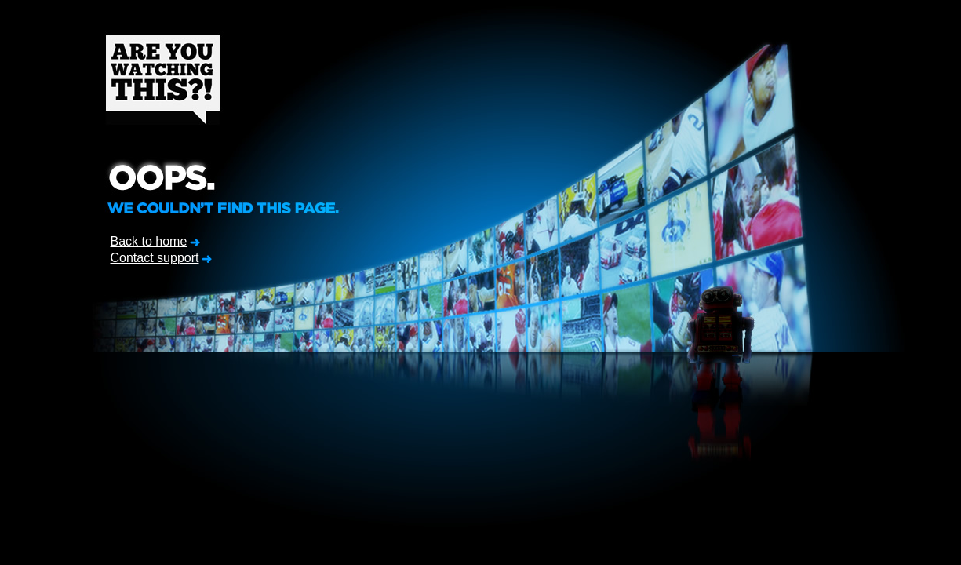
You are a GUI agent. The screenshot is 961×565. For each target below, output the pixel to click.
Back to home (149, 241)
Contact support (155, 257)
